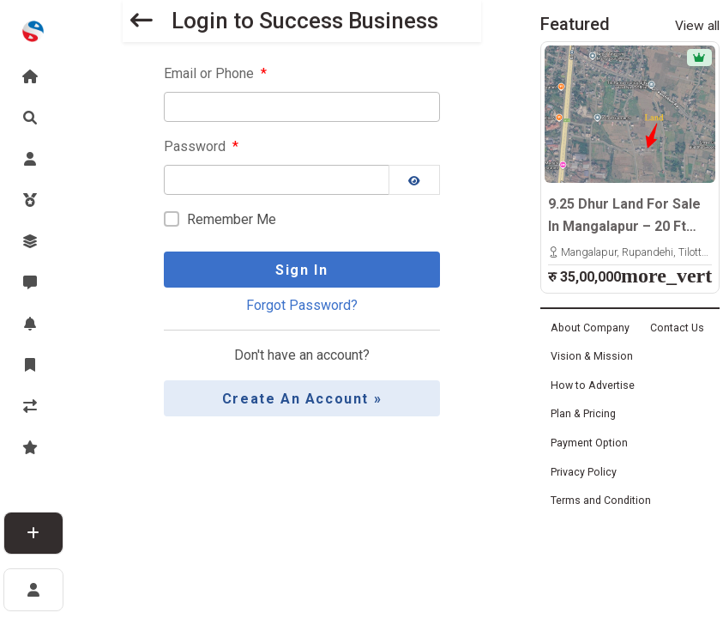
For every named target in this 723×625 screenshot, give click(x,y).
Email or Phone (215, 73)
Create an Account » (302, 399)
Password (201, 146)
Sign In (301, 270)
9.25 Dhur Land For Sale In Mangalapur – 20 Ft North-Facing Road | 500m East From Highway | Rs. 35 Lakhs (629, 216)
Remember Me (231, 219)
